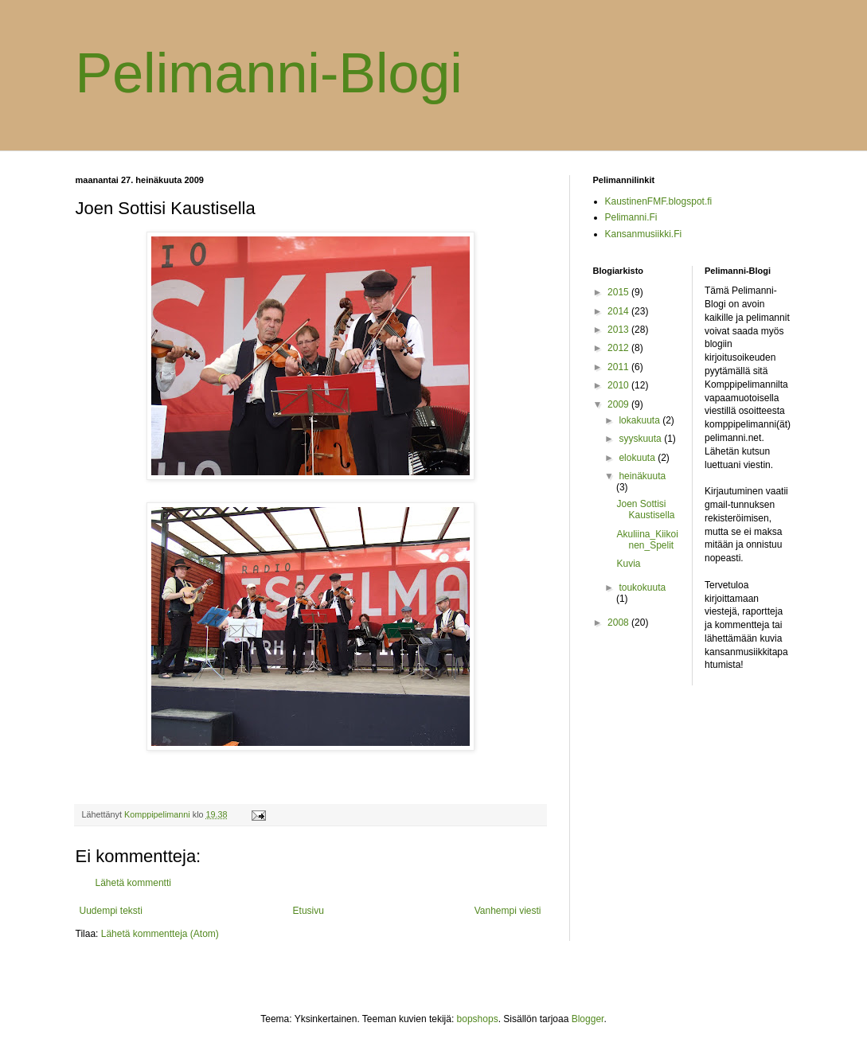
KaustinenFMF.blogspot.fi (659, 201)
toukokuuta (642, 587)
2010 (619, 385)
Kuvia (628, 563)
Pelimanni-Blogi (269, 73)
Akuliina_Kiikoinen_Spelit (647, 540)
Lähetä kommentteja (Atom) (160, 933)
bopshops (477, 1019)
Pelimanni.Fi (631, 217)
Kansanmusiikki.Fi (643, 234)
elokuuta (638, 457)
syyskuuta (641, 438)
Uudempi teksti (111, 910)
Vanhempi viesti (508, 910)
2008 (619, 622)
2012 (619, 347)
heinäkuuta (642, 476)
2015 (619, 292)
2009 (619, 404)
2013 (619, 329)
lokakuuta (640, 420)
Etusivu (308, 910)
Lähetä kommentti (133, 882)
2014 (619, 311)
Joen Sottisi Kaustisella (645, 509)
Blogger (588, 1019)
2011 (619, 367)
